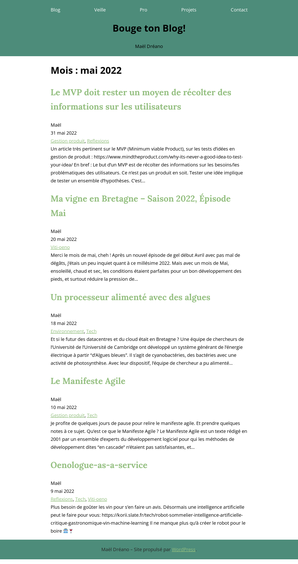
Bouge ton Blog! (149, 28)
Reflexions (98, 141)
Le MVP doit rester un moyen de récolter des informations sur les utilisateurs (141, 99)
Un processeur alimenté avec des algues (131, 297)
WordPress (184, 549)
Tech (91, 331)
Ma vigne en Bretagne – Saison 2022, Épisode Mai (141, 205)
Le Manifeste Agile (88, 381)
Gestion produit (68, 141)
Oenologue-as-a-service (99, 465)
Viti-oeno (60, 247)
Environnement (67, 331)
